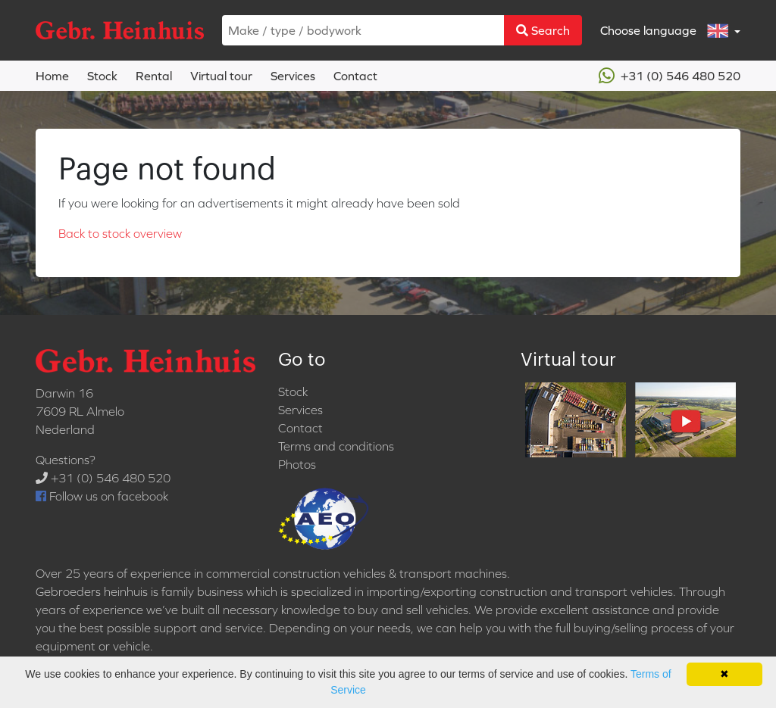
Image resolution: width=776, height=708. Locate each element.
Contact (355, 76)
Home (52, 76)
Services (293, 76)
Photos (297, 464)
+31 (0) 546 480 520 (669, 76)
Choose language (665, 30)
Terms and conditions (336, 446)
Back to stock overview (120, 233)
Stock (102, 76)
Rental (154, 76)
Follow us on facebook (102, 496)
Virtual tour (221, 76)
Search (543, 30)
